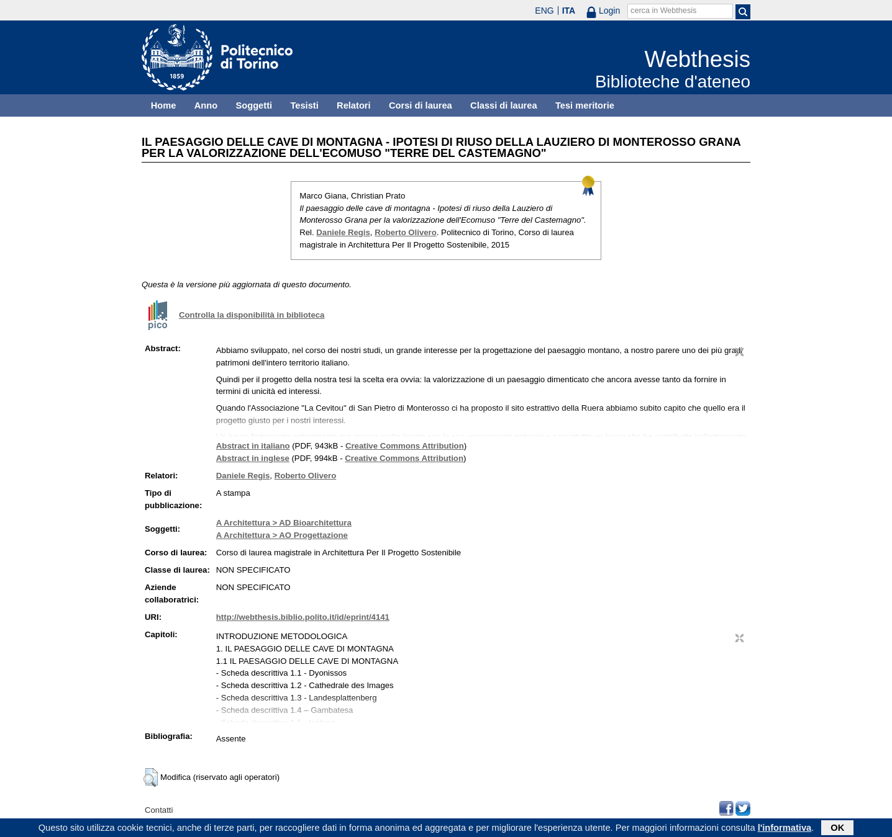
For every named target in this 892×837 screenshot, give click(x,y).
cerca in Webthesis (663, 10)
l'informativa (785, 829)
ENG (544, 10)
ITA (569, 10)
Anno (205, 105)
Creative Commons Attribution (404, 445)
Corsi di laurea (420, 105)
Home (163, 105)
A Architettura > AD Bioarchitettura (284, 522)
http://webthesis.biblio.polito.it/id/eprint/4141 (302, 617)
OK (837, 829)
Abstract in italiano (253, 445)
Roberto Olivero (406, 232)
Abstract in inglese (252, 458)
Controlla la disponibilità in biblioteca (251, 315)
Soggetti (253, 105)
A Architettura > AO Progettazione (282, 535)
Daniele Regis (343, 232)
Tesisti (304, 105)
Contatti (159, 810)
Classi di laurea (503, 105)
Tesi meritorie (584, 105)
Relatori (354, 105)
